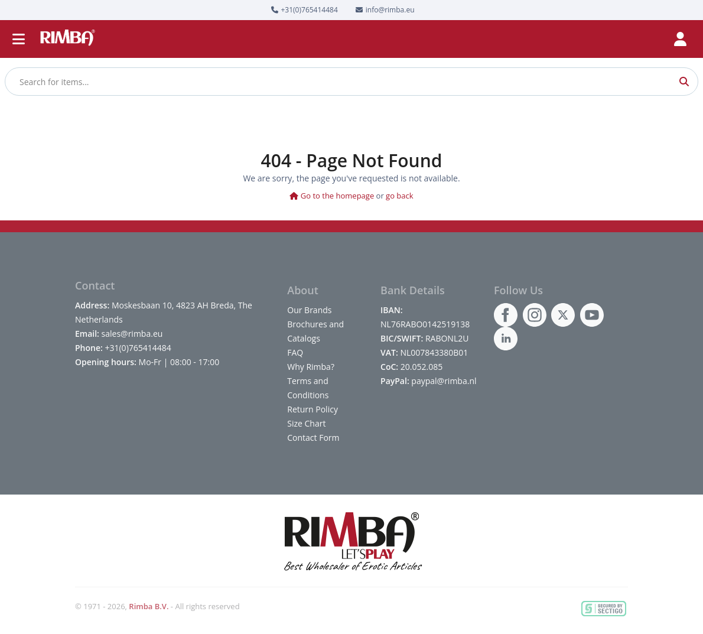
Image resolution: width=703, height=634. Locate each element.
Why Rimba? (310, 366)
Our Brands (309, 310)
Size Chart (306, 423)
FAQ (295, 352)
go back (400, 195)
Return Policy (312, 409)
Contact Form (313, 437)
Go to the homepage (331, 195)
